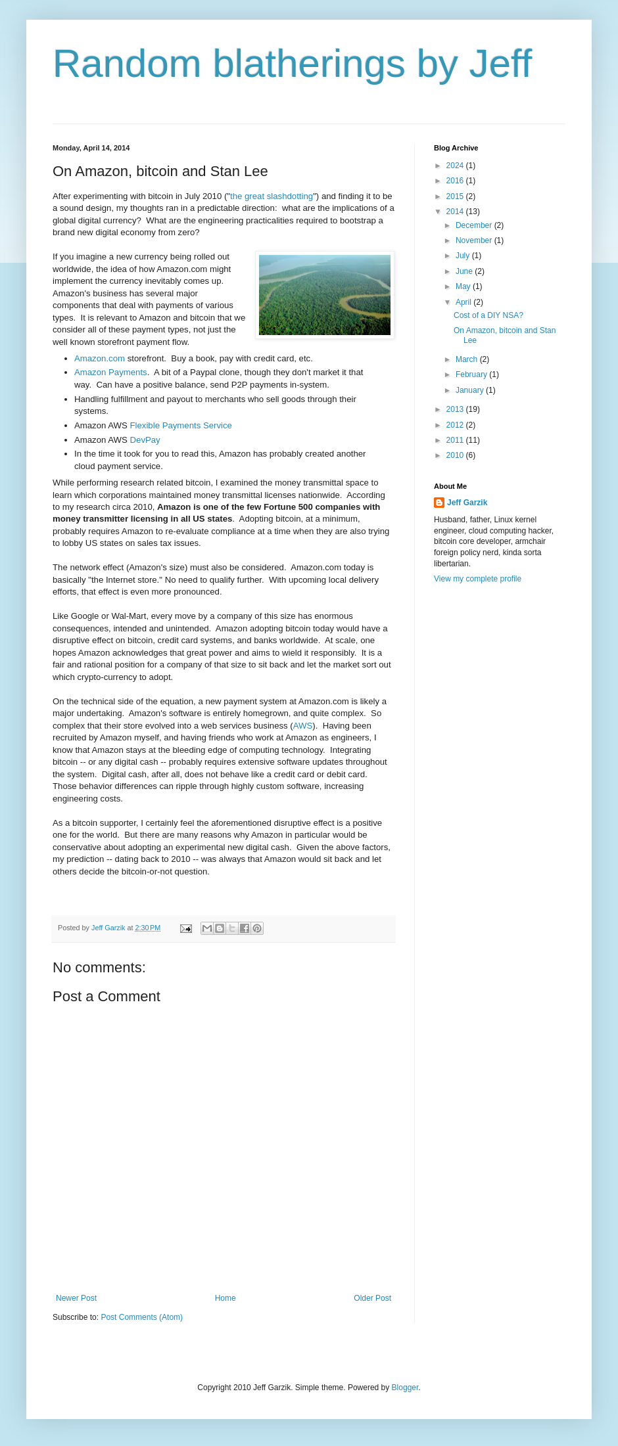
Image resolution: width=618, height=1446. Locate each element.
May (464, 286)
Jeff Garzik (467, 502)
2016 (456, 180)
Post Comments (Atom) (142, 1317)
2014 (456, 211)
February (472, 374)
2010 (456, 455)
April (464, 302)
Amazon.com (99, 358)
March (468, 359)
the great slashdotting (271, 196)
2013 (456, 409)
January (471, 390)
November (475, 240)
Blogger (405, 1387)
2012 (456, 425)
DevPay (145, 440)
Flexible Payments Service (181, 425)
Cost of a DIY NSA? (488, 315)
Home (225, 1298)
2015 (456, 196)
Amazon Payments (110, 372)
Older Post (372, 1298)
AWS (303, 726)
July (464, 255)
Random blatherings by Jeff (292, 63)
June (465, 271)
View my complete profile (477, 578)
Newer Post (76, 1298)
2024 (456, 165)
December (475, 225)
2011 (456, 440)
